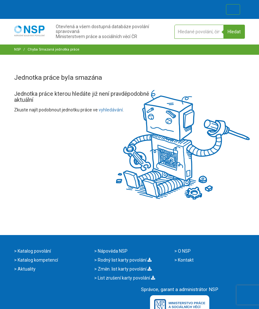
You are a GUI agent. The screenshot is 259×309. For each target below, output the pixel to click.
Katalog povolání (34, 251)
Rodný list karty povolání (124, 260)
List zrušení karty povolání (126, 278)
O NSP (184, 251)
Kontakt (185, 260)
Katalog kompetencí (37, 260)
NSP (17, 49)
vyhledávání (111, 109)
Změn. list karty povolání (124, 269)
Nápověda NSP (112, 251)
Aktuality (26, 269)
